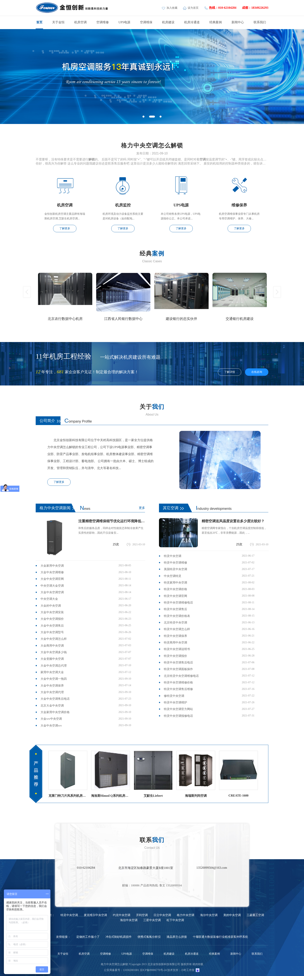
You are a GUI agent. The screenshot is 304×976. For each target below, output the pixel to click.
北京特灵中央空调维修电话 (181, 675)
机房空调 (80, 22)
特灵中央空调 (172, 556)
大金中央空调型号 (52, 632)
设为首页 (191, 7)
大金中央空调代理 (52, 692)
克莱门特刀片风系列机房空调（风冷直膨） (67, 795)
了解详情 (229, 372)
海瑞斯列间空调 (196, 795)
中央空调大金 (49, 598)
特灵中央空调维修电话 (178, 602)
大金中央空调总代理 (54, 665)
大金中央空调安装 (52, 612)
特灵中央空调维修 (175, 562)
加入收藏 (170, 7)
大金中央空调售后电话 (55, 698)
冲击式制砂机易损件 (118, 936)
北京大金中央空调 (52, 705)
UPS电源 (124, 22)
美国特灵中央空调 (175, 569)
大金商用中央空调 (52, 645)
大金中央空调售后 (52, 625)
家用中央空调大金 (52, 672)
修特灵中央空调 (174, 695)
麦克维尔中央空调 (95, 915)
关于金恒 (58, 22)
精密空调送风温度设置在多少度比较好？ (233, 521)
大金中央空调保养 (52, 685)
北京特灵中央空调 (175, 622)
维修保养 (239, 205)
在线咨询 (256, 372)
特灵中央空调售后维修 (178, 689)
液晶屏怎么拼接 (177, 936)
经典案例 (215, 22)
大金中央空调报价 (52, 618)
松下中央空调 (175, 920)
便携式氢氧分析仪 (149, 936)
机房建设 (168, 22)
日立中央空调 (162, 915)
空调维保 (146, 22)
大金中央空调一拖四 (54, 678)
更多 (142, 507)
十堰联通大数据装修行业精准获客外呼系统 (220, 936)
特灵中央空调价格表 (177, 615)
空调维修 (102, 22)
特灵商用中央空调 (175, 642)
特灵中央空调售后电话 (178, 662)
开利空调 (142, 915)
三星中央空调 (152, 920)
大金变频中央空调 (52, 658)
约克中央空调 (121, 915)
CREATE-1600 (239, 795)
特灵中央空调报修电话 (178, 715)
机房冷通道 (192, 22)
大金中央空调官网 (52, 578)
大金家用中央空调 (52, 565)
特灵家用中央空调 (175, 582)
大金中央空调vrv (51, 725)
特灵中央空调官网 (175, 596)
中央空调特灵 (172, 576)
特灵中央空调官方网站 (178, 709)
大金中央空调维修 (52, 572)
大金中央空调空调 (52, 592)
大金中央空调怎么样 (54, 638)
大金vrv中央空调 (51, 718)
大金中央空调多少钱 (54, 652)
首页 (39, 22)
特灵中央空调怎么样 (177, 629)
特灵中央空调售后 (175, 609)
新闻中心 (237, 22)
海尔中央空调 (209, 915)
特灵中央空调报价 (175, 655)
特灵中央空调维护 (175, 702)
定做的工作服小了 (88, 936)
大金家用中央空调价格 (55, 712)
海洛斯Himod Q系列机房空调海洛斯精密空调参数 (110, 795)
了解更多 (64, 228)
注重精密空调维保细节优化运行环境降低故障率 (111, 521)
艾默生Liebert (153, 795)
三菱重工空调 (255, 915)
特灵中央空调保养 (175, 635)
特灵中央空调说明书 (177, 649)
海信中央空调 (128, 920)
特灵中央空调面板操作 (178, 669)
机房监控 (123, 205)
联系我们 (260, 22)
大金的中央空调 (51, 605)
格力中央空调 (185, 915)
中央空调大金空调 (52, 585)
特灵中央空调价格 (175, 589)
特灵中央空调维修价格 (178, 682)
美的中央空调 (232, 915)
